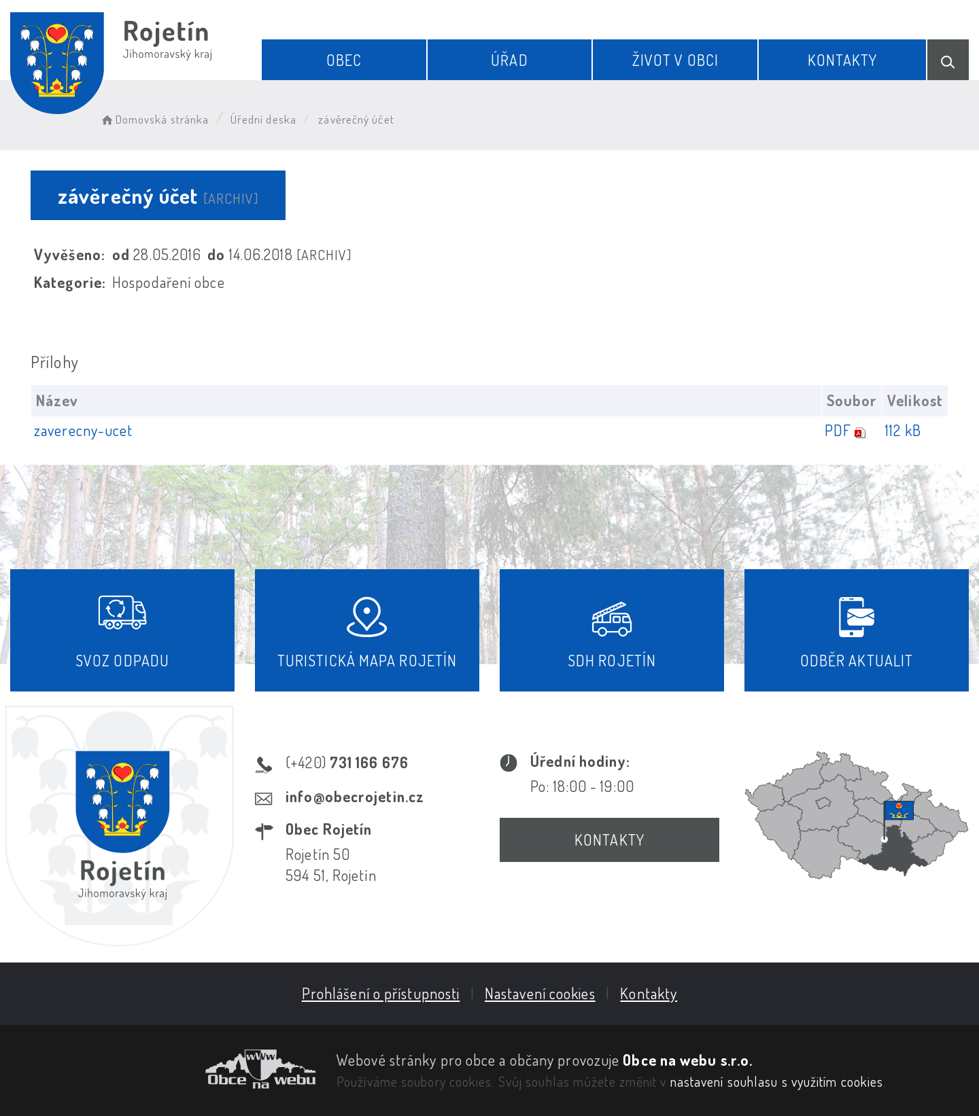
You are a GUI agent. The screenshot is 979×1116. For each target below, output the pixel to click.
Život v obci (675, 59)
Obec (344, 59)
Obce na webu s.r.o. (688, 1059)
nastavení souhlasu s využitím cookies (777, 1081)
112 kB (903, 429)
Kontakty (843, 59)
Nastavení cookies (540, 993)
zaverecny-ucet (83, 429)
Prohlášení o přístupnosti (381, 993)
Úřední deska (263, 119)
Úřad (509, 59)
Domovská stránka (154, 119)
